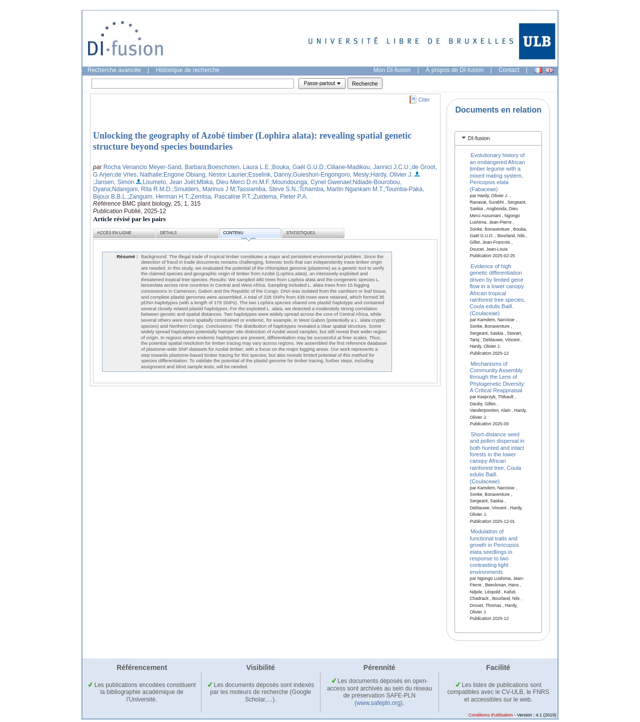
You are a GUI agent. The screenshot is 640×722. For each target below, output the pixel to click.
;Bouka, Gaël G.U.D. (297, 167)
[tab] (498, 138)
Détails (168, 233)
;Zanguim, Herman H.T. (159, 196)
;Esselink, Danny (268, 174)
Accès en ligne (114, 233)
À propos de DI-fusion (455, 70)
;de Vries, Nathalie (137, 174)
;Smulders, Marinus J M (203, 189)
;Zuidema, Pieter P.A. (280, 196)
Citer (424, 100)
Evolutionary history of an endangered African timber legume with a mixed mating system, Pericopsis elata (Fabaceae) (498, 172)
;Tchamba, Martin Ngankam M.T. (341, 189)
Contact (508, 70)
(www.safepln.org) (378, 702)
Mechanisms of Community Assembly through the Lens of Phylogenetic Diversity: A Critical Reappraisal (498, 376)
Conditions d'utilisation (490, 714)
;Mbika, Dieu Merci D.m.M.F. (232, 182)
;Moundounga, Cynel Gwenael (310, 182)
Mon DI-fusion (392, 70)
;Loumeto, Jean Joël (168, 182)
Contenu (239, 234)
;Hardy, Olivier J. (391, 174)
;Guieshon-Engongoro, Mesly (329, 174)
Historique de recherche (188, 70)
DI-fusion (479, 138)
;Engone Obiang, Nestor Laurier (204, 174)
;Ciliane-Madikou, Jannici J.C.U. (367, 167)
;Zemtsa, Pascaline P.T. (221, 196)
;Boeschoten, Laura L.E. (238, 167)
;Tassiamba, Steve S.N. (266, 189)
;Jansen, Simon (113, 182)
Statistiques (300, 233)
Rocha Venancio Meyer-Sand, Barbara (155, 167)
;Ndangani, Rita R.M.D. (141, 189)
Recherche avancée (114, 70)
